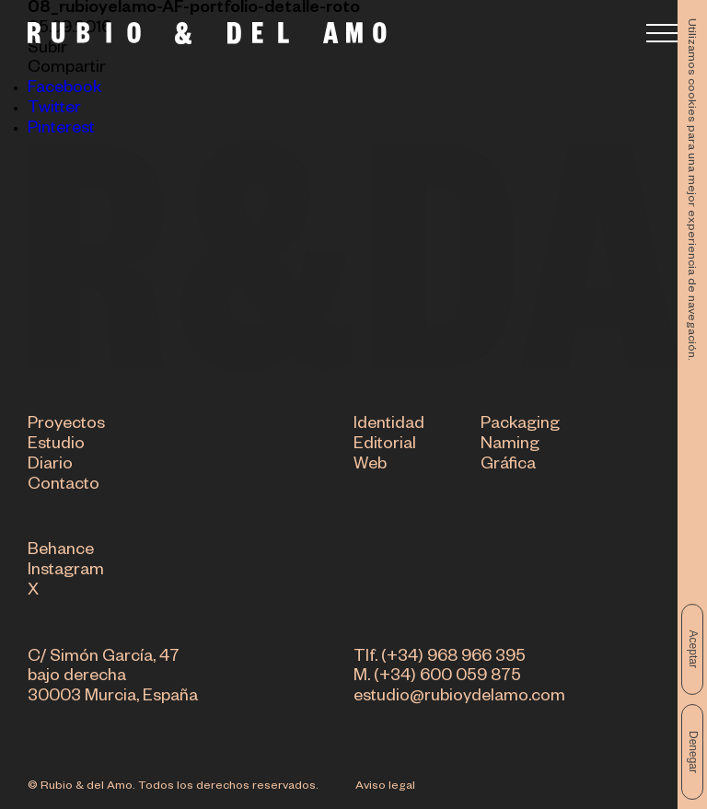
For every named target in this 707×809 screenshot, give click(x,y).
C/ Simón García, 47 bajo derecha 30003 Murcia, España (113, 679)
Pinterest (61, 130)
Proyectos (66, 426)
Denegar (693, 752)
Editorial (385, 446)
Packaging (520, 426)
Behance (61, 553)
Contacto (63, 487)
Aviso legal (385, 786)
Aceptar (693, 649)
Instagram (66, 572)
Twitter (54, 109)
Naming (510, 446)
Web (370, 466)
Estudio (56, 446)
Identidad (389, 426)
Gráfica (508, 466)
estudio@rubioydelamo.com (459, 699)
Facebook (64, 89)
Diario (50, 466)
